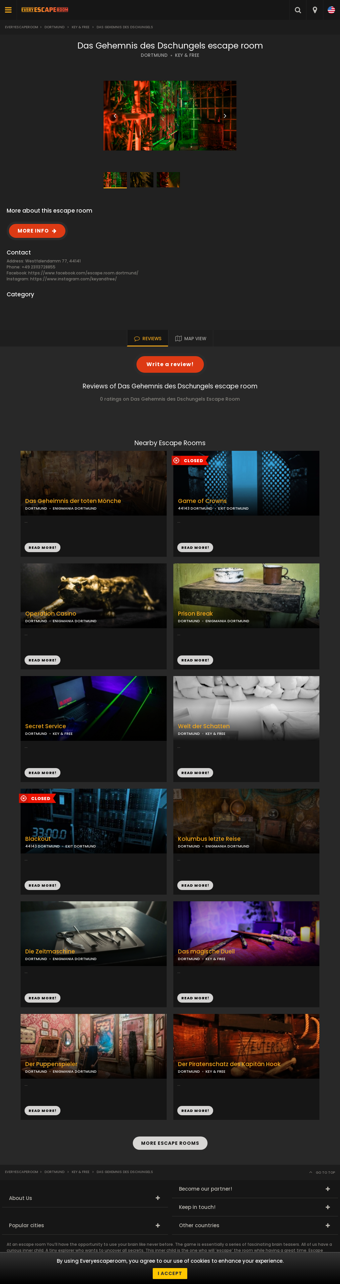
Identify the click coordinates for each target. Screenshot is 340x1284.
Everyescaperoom (21, 27)
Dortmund (54, 27)
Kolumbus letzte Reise (209, 839)
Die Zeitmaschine (50, 951)
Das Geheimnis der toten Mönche (73, 501)
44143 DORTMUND (195, 508)
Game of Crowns (202, 501)
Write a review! (170, 364)
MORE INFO (33, 230)
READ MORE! (195, 547)
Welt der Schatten (204, 726)
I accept (170, 1273)
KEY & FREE (187, 55)
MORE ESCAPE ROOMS (170, 1143)
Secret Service (45, 726)
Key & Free (80, 27)
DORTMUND (154, 55)
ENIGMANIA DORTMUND (227, 621)
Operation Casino (50, 613)
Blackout (38, 839)
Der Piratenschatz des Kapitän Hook (229, 1064)
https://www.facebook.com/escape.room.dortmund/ (83, 273)
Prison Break (195, 613)
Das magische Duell (206, 951)
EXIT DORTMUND (233, 508)
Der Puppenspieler (51, 1064)
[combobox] (314, 10)
